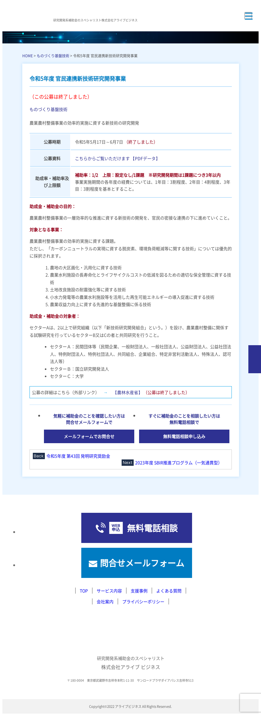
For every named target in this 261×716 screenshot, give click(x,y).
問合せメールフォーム (142, 563)
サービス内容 (109, 591)
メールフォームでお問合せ (89, 436)
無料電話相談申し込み (184, 436)
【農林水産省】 (127, 392)
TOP (84, 591)
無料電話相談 (152, 528)
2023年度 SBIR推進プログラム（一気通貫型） (178, 462)
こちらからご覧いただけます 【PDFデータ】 (117, 158)
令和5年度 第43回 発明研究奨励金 (78, 456)
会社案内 (105, 601)
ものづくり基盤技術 (53, 55)
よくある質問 (169, 591)
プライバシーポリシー (143, 601)
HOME (27, 55)
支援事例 (139, 591)
